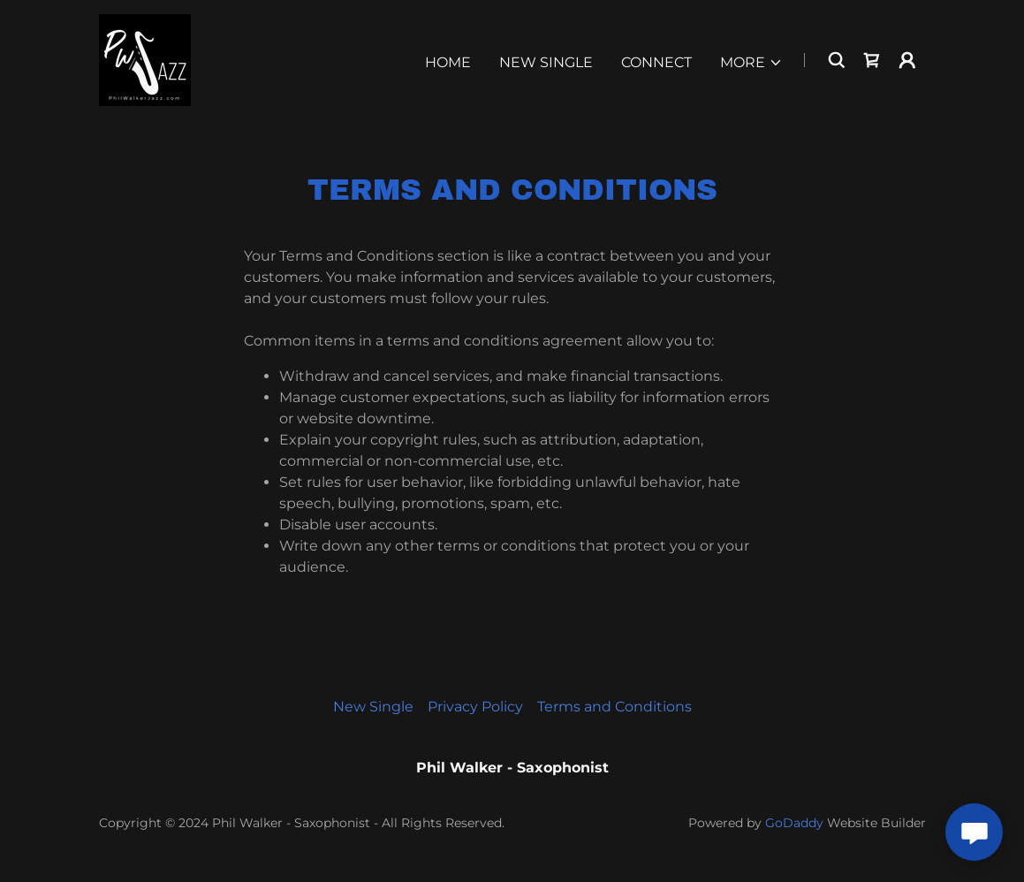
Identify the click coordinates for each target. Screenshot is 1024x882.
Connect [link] (656, 62)
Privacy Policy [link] (475, 706)
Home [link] (448, 62)
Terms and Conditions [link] (614, 706)
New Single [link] (546, 62)
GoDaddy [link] (794, 823)
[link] (145, 58)
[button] (751, 62)
